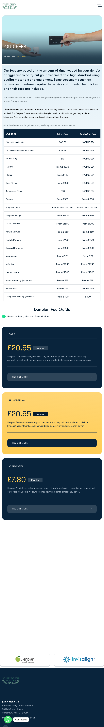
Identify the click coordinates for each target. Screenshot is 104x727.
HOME (9, 56)
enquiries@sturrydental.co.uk (21, 717)
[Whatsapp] (8, 719)
